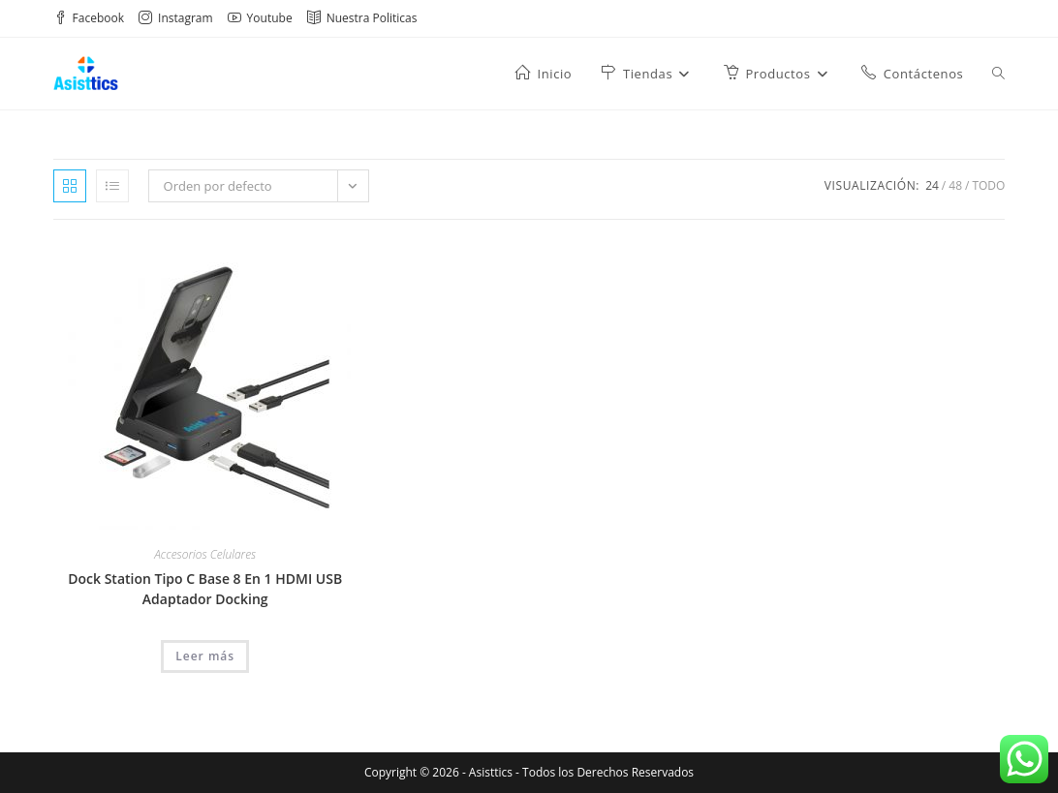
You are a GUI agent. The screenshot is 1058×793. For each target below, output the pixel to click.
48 (955, 185)
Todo (988, 185)
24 (932, 185)
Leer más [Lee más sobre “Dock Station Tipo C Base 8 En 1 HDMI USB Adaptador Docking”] (204, 656)
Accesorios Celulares (205, 554)
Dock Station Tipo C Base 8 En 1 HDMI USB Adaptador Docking (205, 588)
